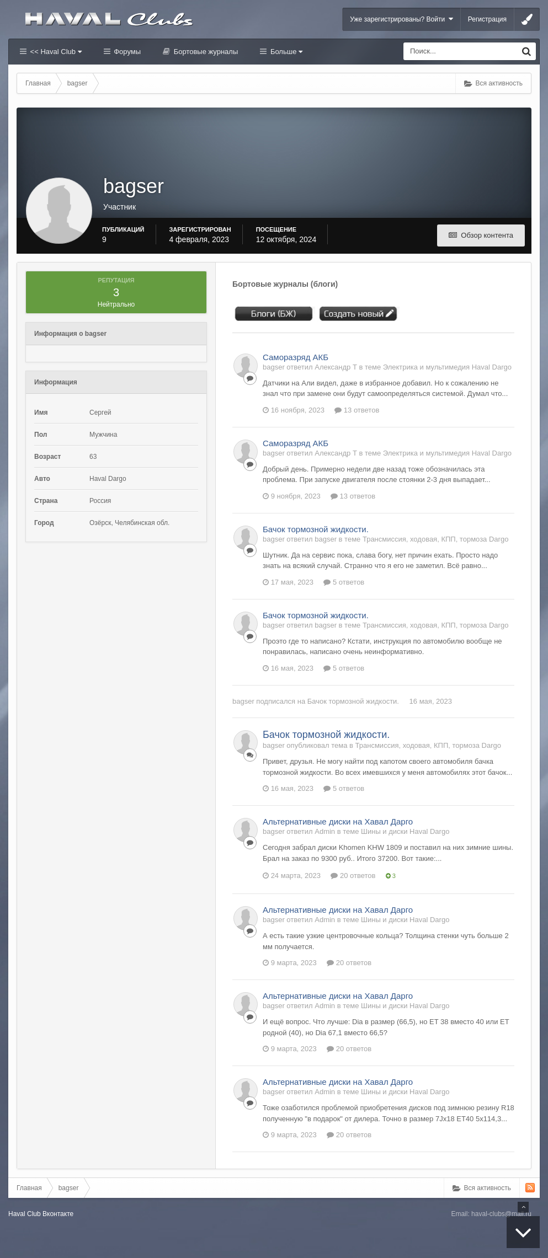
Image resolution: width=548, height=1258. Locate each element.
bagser (243, 701)
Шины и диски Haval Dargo (405, 831)
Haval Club (24, 1214)
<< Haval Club (55, 51)
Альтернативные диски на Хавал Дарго (338, 821)
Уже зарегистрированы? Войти (401, 19)
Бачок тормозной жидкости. (316, 529)
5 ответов (343, 582)
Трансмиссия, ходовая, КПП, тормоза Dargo (435, 539)
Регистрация (487, 19)
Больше (285, 51)
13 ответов (356, 410)
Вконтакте (57, 1214)
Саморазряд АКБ (295, 357)
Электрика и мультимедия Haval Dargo (447, 367)
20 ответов (353, 875)
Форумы (126, 51)
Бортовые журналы (205, 51)
